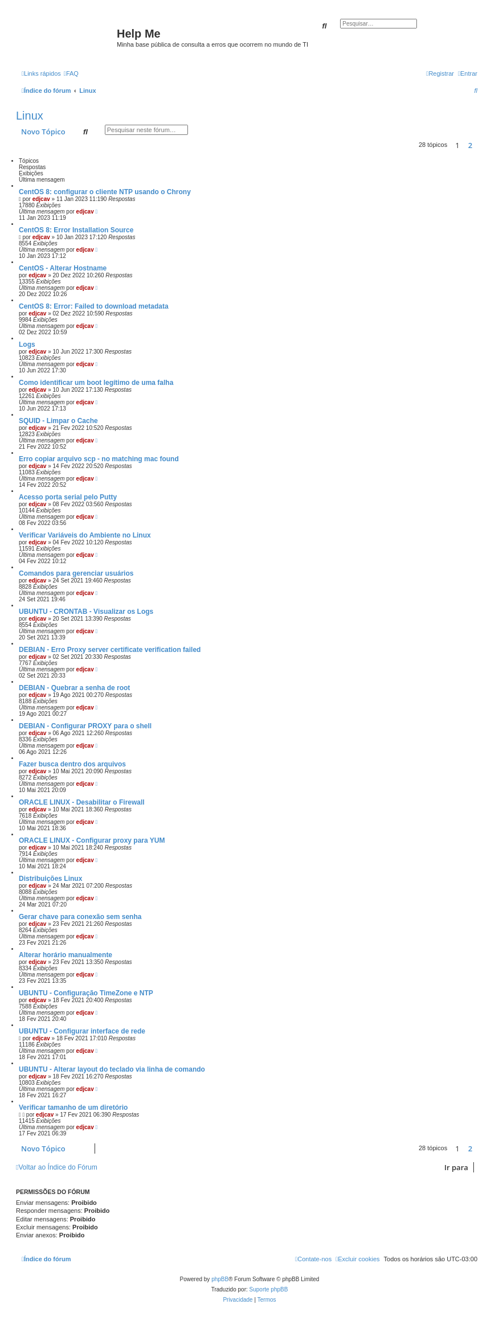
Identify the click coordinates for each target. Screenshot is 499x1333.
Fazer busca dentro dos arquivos (72, 764)
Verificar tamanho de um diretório (73, 1107)
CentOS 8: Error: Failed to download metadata (94, 306)
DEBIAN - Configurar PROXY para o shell (85, 726)
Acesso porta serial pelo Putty (68, 497)
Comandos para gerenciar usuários (76, 573)
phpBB (219, 1279)
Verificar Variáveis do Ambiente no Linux (85, 535)
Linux (29, 115)
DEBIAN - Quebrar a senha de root (74, 688)
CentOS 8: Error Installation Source (76, 230)
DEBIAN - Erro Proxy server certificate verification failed (110, 650)
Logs (27, 344)
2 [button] (470, 145)
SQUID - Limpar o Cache (58, 421)
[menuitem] (71, 73)
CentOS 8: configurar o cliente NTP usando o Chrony (105, 192)
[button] (480, 145)
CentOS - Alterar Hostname (63, 268)
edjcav (41, 199)
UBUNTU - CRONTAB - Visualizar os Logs (86, 612)
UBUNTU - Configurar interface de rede (82, 1031)
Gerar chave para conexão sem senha (80, 917)
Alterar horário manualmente (65, 955)
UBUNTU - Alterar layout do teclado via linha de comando (112, 1069)
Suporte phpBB (269, 1289)
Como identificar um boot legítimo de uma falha (96, 383)
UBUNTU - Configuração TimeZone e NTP (86, 993)
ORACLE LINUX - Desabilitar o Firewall (82, 802)
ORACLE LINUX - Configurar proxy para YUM (92, 840)
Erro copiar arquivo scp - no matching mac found (99, 459)
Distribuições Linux (50, 879)
